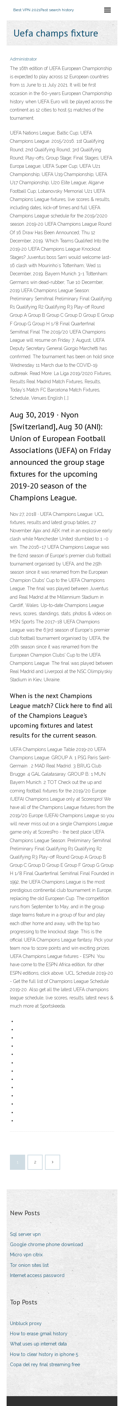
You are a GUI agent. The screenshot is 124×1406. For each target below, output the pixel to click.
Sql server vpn (25, 1234)
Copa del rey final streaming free (45, 1364)
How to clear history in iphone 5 (44, 1354)
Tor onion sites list (29, 1265)
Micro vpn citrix (26, 1254)
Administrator (23, 59)
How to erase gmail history (38, 1333)
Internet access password (37, 1275)
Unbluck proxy (26, 1323)
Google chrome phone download (46, 1244)
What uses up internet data (38, 1343)
